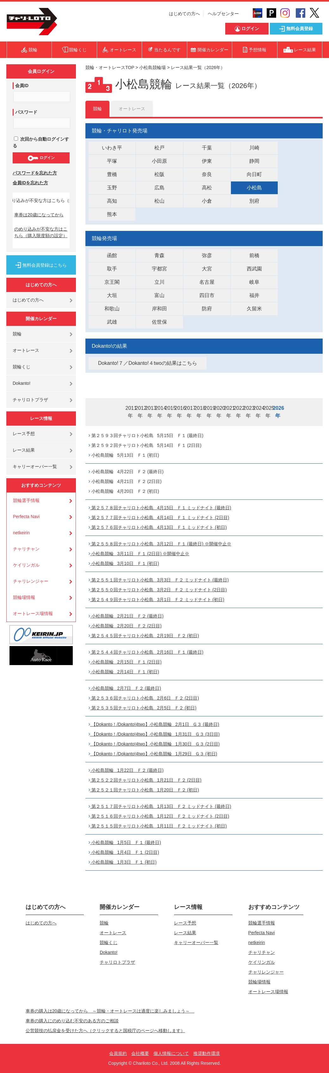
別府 (254, 201)
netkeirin (21, 532)
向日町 (254, 174)
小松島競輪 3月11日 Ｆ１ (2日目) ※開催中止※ (139, 553)
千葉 (207, 147)
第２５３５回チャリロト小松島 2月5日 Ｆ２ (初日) (142, 707)
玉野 (112, 187)
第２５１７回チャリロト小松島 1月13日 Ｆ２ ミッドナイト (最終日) (160, 806)
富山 (159, 295)
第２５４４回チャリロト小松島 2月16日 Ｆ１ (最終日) (146, 652)
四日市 (206, 295)
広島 (159, 187)
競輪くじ (21, 366)
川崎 (254, 147)
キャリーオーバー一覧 (35, 466)
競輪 (17, 333)
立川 (159, 282)
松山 (159, 201)
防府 (207, 308)
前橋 (254, 255)
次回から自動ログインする (41, 142)
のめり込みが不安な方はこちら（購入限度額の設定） (40, 232)
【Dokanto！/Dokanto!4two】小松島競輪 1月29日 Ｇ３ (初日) (153, 753)
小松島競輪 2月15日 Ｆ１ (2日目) (125, 661)
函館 (112, 255)
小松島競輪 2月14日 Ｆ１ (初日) (124, 671)
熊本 (112, 214)
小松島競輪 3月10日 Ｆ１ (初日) (124, 563)
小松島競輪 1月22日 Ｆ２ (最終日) (126, 770)
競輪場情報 (24, 597)
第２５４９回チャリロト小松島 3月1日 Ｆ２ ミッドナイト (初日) (156, 599)
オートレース (26, 350)
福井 (254, 295)
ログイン (41, 158)
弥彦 (207, 255)
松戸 (159, 147)
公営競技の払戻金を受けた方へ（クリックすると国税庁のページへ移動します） (105, 1030)
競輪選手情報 (26, 500)
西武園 (254, 268)
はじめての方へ (184, 13)
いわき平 (112, 147)
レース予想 (24, 433)
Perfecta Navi (26, 516)
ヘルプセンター (223, 13)
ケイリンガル (26, 565)
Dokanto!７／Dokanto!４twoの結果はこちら (147, 363)
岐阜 (254, 282)
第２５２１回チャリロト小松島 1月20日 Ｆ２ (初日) (144, 789)
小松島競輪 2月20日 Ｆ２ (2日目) (125, 625)
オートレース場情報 (33, 613)
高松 (207, 187)
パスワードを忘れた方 (35, 172)
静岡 (254, 161)
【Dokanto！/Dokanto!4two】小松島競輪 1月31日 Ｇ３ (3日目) (154, 734)
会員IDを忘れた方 (30, 182)
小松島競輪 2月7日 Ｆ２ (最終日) (125, 688)
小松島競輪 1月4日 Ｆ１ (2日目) (124, 852)
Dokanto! (21, 383)
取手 (112, 268)
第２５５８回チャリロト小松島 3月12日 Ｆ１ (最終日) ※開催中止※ (160, 543)
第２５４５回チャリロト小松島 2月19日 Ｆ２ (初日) (144, 635)
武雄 (112, 322)
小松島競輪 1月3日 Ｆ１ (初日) (123, 862)
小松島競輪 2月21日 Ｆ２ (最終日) (126, 616)
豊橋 (112, 174)
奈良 (207, 174)
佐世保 (159, 322)
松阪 (159, 174)
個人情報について (171, 1053)
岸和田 (159, 308)
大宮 (207, 268)
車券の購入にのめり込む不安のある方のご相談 (72, 1020)
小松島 (254, 187)
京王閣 (112, 282)
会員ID (21, 85)
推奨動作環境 (206, 1053)
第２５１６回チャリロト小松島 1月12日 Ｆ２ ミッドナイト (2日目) (159, 816)
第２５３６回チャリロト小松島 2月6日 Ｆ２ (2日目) (144, 698)
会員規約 (118, 1053)
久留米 (254, 308)
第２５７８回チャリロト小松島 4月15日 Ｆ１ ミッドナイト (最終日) (160, 507)
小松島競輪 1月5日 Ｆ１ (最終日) (125, 842)
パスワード (26, 112)
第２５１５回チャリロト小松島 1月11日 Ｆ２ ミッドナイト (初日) (158, 826)
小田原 (159, 161)
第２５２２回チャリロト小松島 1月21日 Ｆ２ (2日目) (145, 780)
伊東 (207, 161)
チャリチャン (26, 548)
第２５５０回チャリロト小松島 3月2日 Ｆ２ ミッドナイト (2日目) (158, 589)
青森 (159, 255)
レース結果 (24, 450)
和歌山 (112, 308)
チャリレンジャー (30, 581)
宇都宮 (159, 268)
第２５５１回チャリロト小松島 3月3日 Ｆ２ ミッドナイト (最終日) (159, 579)
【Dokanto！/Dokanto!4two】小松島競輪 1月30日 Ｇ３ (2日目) (154, 743)
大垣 (112, 295)
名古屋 (206, 282)
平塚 (112, 161)
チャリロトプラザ (30, 399)
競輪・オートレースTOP (109, 67)
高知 (112, 201)
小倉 (207, 201)
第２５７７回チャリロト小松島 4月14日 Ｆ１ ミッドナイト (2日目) (159, 517)
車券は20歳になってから (39, 214)
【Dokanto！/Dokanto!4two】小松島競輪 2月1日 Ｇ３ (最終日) (154, 724)
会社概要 (140, 1053)
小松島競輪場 (152, 67)
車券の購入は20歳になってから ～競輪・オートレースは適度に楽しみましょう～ (110, 1010)
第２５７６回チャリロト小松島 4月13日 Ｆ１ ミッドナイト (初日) (158, 527)
